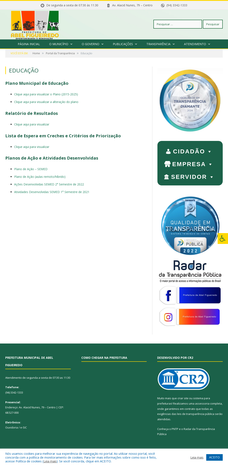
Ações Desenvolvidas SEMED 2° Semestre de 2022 (49, 184)
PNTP (175, 429)
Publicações (123, 44)
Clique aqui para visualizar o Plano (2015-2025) (46, 94)
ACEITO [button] (214, 457)
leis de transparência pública (195, 414)
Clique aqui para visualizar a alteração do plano (46, 102)
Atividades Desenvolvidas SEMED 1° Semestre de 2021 (51, 192)
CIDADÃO (193, 150)
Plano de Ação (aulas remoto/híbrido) (40, 177)
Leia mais (50, 461)
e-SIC (23, 427)
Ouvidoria (11, 427)
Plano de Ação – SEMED (31, 169)
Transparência (158, 44)
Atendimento (195, 44)
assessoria (202, 403)
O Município (58, 44)
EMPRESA (193, 163)
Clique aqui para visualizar (31, 124)
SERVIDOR (193, 176)
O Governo (90, 44)
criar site (182, 398)
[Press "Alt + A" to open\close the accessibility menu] (223, 238)
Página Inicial (29, 44)
